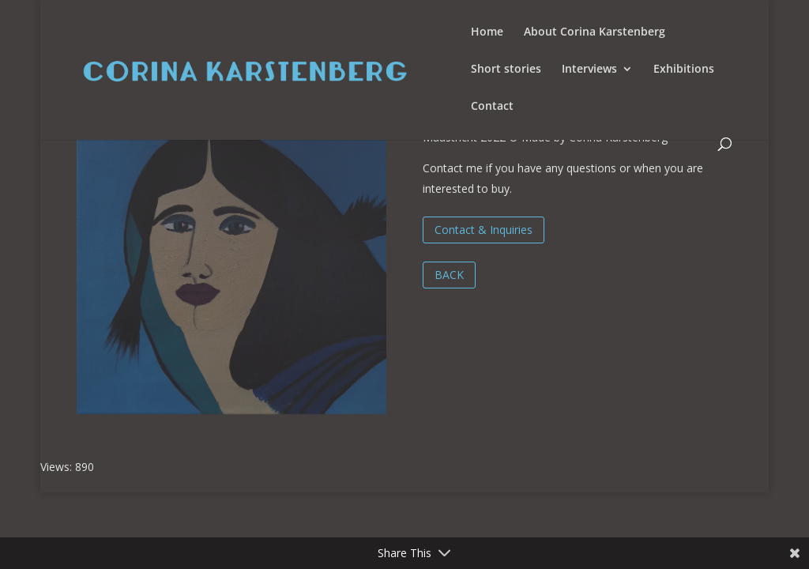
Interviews (589, 69)
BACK (449, 274)
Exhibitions (683, 69)
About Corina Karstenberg (594, 32)
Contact (492, 106)
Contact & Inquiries (483, 229)
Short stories (506, 69)
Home (487, 32)
